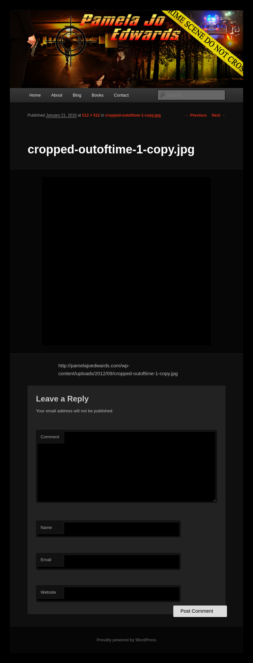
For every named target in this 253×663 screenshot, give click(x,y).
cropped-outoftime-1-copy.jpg (133, 115)
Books (97, 95)
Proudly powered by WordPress (126, 640)
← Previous (196, 115)
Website (48, 592)
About (56, 95)
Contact (121, 95)
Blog (77, 95)
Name (46, 527)
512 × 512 (91, 115)
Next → (218, 115)
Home (35, 95)
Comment (50, 436)
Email (46, 559)
